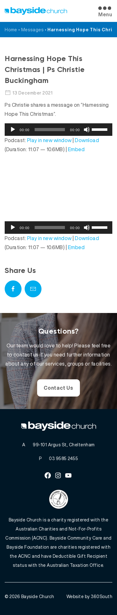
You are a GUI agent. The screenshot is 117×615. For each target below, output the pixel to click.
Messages (32, 29)
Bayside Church (37, 596)
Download (87, 140)
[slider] (50, 129)
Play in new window (49, 140)
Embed (76, 149)
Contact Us (58, 388)
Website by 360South (89, 596)
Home (11, 29)
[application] (58, 129)
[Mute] (87, 129)
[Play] (13, 129)
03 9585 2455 (63, 458)
